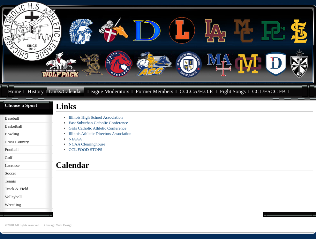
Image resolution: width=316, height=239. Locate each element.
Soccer (10, 173)
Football (12, 149)
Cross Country (17, 141)
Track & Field (16, 188)
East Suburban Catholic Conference (98, 122)
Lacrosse (12, 165)
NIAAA (75, 139)
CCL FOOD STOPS (85, 149)
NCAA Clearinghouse (87, 144)
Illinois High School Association (96, 117)
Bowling (12, 133)
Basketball (13, 126)
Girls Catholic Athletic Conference (97, 128)
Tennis (10, 181)
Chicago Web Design (58, 225)
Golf (8, 157)
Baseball (12, 118)
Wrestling (13, 204)
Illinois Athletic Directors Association (100, 133)
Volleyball (13, 196)
